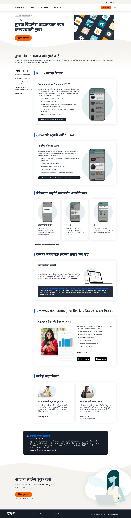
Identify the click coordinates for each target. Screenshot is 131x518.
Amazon (45, 441)
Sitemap (32, 513)
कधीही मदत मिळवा (19, 93)
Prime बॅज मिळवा (21, 71)
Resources (56, 7)
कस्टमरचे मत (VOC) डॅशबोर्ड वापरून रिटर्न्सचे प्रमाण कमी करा (22, 83)
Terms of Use (57, 513)
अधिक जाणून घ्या (81, 352)
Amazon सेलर (18, 15)
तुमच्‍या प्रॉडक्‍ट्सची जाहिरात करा (22, 74)
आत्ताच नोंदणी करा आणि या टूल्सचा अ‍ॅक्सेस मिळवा (46, 245)
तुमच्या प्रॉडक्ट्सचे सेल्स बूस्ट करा (22, 78)
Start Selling (106, 7)
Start (31, 7)
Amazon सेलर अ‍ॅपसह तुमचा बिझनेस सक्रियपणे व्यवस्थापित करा (23, 88)
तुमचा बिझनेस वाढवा (26, 15)
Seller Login (111, 2)
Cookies (69, 513)
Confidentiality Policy (44, 513)
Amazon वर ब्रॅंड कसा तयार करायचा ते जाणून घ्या (42, 450)
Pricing (46, 7)
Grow (38, 7)
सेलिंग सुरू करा (23, 38)
